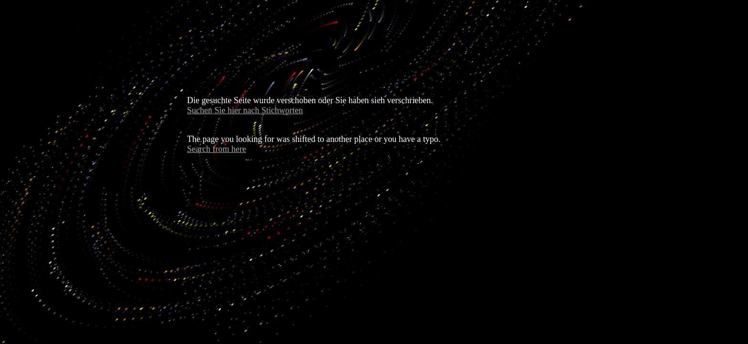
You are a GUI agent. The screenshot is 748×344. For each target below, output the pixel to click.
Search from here (216, 149)
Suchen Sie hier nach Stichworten (245, 110)
